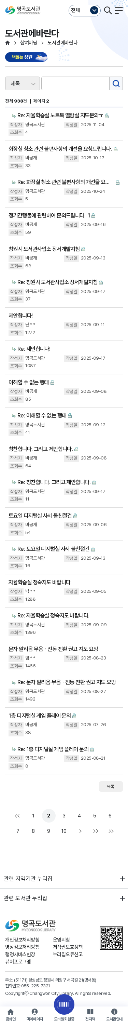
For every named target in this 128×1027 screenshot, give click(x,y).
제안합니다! (21, 315)
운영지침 (61, 940)
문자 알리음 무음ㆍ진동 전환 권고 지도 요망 (53, 648)
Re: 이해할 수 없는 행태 (41, 415)
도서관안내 (114, 1019)
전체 (75, 10)
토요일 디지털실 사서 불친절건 (40, 515)
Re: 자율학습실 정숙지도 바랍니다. (53, 615)
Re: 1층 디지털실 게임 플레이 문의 (52, 749)
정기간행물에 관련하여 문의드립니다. (49, 215)
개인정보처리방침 (22, 940)
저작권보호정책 (68, 947)
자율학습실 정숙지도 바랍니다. (40, 582)
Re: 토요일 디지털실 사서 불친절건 (53, 548)
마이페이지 (35, 1019)
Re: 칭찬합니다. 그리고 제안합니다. (53, 482)
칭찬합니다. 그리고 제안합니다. (41, 448)
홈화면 (11, 1019)
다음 (79, 831)
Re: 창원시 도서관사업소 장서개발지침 (57, 282)
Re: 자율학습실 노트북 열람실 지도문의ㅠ (60, 115)
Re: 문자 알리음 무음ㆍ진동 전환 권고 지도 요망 (66, 682)
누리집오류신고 (68, 954)
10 (63, 831)
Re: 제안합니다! (33, 348)
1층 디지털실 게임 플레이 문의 (40, 715)
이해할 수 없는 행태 (29, 382)
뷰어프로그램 (18, 962)
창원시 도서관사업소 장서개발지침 (44, 248)
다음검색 (110, 831)
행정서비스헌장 (20, 954)
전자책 (90, 1019)
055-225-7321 (35, 985)
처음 (18, 816)
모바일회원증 (64, 1019)
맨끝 (95, 831)
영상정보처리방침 (22, 947)
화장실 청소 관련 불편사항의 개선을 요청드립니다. (60, 148)
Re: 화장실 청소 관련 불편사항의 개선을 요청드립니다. (65, 181)
